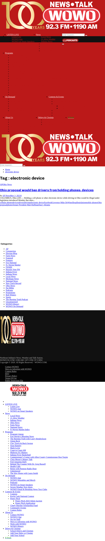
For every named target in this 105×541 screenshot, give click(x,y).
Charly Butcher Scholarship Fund (67, 110)
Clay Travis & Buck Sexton (21, 64)
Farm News (46, 46)
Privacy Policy (11, 376)
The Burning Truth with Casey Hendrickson (28, 60)
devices (15, 202)
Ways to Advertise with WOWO (23, 127)
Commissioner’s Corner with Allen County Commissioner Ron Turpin (39, 78)
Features (9, 260)
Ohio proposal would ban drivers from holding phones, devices (47, 190)
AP (1, 184)
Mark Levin (15, 69)
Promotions (10, 292)
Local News (46, 37)
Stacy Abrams (44, 205)
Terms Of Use (11, 378)
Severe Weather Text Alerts (21, 108)
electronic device (37, 202)
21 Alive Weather (48, 39)
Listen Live (16, 37)
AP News (6, 196)
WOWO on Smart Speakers (23, 41)
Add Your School (50, 124)
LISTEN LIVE (13, 35)
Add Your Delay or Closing (54, 122)
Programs (9, 53)
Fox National (11, 263)
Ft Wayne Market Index (50, 51)
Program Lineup (17, 55)
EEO (7, 374)
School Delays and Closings (54, 120)
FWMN (9, 267)
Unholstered (15, 92)
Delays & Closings (46, 117)
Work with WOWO (18, 129)
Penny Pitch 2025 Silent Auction (72, 106)
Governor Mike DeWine (62, 202)
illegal (74, 202)
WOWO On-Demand (14, 306)
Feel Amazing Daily (18, 83)
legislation (81, 202)
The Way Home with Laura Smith (24, 94)
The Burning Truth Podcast (17, 299)
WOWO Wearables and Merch (22, 101)
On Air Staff (15, 124)
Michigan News (12, 279)
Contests (57, 99)
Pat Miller (10, 288)
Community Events (62, 113)
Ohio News (45, 44)
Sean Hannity (15, 67)
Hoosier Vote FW (13, 269)
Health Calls (15, 87)
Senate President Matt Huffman (26, 205)
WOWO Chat (15, 122)
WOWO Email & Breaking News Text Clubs (28, 110)
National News (47, 48)
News (38, 35)
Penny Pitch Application (69, 108)
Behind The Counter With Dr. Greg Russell (28, 85)
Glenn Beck (15, 62)
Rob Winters (11, 295)
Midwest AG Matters (18, 74)
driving (27, 202)
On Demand (10, 97)
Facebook (48, 202)
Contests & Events (56, 97)
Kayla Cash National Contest (66, 101)
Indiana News (46, 41)
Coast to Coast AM (18, 71)
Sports (8, 297)
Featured (9, 258)
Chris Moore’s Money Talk (21, 81)
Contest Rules (59, 115)
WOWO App (17, 39)
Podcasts (13, 104)
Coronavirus (11, 251)
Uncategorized (12, 302)
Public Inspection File (14, 380)
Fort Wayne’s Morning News (22, 58)
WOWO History (17, 131)
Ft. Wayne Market (13, 265)
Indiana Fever (11, 272)
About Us (9, 117)
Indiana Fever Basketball (20, 76)
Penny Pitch (59, 104)
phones (10, 205)
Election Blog (11, 253)
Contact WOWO (17, 120)
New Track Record (13, 283)
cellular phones (6, 202)
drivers (21, 202)
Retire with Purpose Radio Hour (23, 90)
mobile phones (92, 202)
